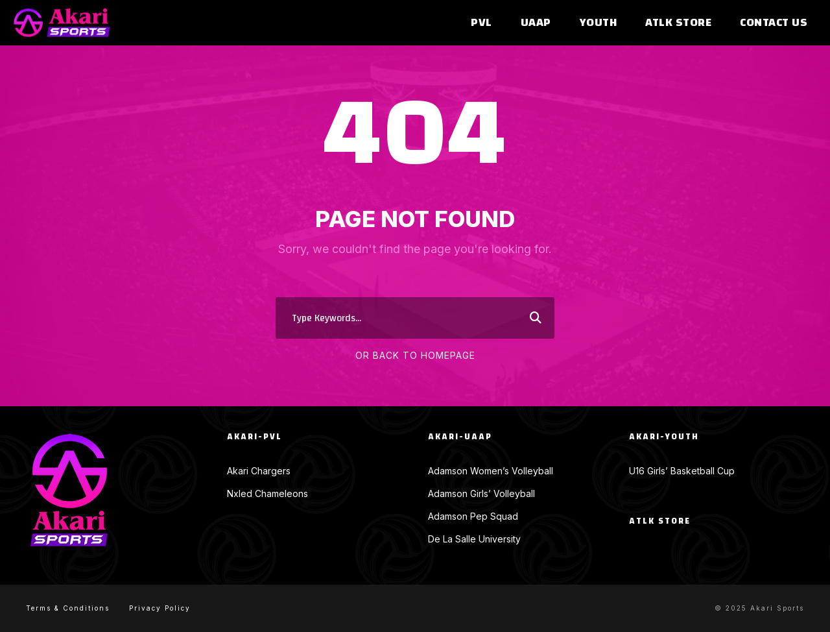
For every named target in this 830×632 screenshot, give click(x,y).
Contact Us (773, 23)
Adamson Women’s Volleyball (490, 470)
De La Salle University (474, 538)
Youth (598, 23)
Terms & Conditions (68, 608)
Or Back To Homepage (415, 355)
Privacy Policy (160, 608)
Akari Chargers (258, 470)
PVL (481, 23)
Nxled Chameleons (267, 493)
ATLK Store (678, 23)
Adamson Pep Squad (473, 516)
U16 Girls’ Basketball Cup (682, 470)
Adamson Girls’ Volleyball (481, 493)
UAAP (536, 23)
